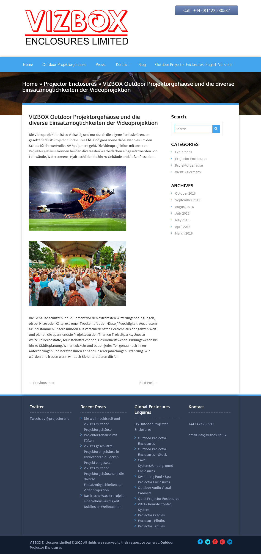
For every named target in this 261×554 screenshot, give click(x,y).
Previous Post (41, 382)
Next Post (148, 382)
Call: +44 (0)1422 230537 (206, 10)
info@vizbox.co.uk (212, 435)
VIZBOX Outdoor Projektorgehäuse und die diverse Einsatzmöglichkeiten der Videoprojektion (93, 119)
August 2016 (184, 206)
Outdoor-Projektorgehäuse (64, 64)
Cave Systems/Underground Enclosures (155, 465)
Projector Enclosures (70, 83)
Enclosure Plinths (151, 520)
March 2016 (184, 233)
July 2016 (182, 213)
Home (28, 64)
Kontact (122, 64)
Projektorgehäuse (43, 151)
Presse (101, 64)
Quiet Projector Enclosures (158, 498)
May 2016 (182, 220)
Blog (142, 64)
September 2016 (187, 200)
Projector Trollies (151, 526)
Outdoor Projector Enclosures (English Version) (193, 64)
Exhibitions (183, 152)
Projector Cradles (151, 515)
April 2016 (182, 226)
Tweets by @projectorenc (49, 418)
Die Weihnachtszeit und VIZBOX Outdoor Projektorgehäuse (102, 424)
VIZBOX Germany (188, 172)
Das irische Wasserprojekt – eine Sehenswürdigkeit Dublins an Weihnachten (105, 501)
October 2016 (185, 193)
